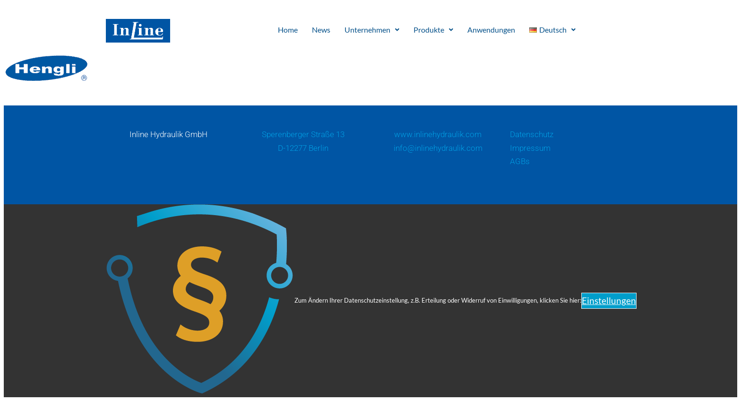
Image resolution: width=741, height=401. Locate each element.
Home (288, 29)
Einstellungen (609, 300)
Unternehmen (372, 29)
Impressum (530, 148)
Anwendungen (491, 29)
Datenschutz (531, 134)
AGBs (520, 161)
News (321, 29)
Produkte (433, 29)
